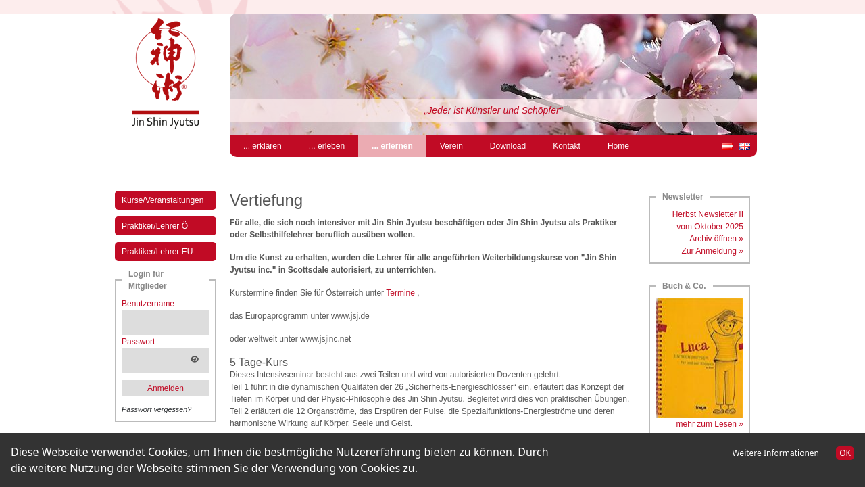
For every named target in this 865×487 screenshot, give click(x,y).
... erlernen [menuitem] (399, 145)
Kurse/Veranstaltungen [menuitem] (162, 200)
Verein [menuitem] (451, 146)
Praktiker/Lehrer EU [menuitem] (157, 251)
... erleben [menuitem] (327, 146)
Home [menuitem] (618, 146)
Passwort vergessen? (156, 409)
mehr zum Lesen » (709, 424)
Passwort (138, 341)
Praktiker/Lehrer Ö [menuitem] (155, 226)
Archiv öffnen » (716, 239)
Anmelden (165, 388)
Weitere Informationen (775, 453)
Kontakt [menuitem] (566, 146)
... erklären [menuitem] (262, 146)
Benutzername (148, 303)
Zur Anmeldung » (712, 251)
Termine (400, 293)
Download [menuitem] (508, 146)
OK (845, 453)
